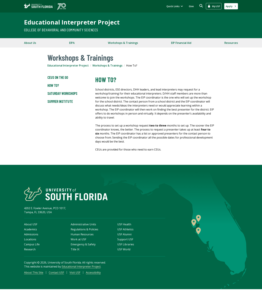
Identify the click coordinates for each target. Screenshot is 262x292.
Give (191, 6)
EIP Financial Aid (181, 43)
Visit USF (75, 274)
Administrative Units (83, 226)
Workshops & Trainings (123, 43)
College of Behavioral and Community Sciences (61, 29)
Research (30, 251)
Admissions (31, 236)
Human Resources (82, 236)
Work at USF (78, 241)
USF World (123, 251)
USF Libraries (125, 246)
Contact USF (56, 274)
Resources (231, 43)
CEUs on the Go (57, 78)
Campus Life (32, 246)
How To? (53, 86)
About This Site (33, 274)
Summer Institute (60, 102)
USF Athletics (125, 231)
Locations (30, 241)
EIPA (72, 43)
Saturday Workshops (62, 94)
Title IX (75, 251)
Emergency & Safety (83, 246)
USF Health (124, 226)
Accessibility (93, 274)
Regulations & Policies (84, 231)
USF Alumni (124, 236)
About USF (30, 226)
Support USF (125, 241)
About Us (30, 43)
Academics (30, 231)
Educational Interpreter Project (72, 22)
